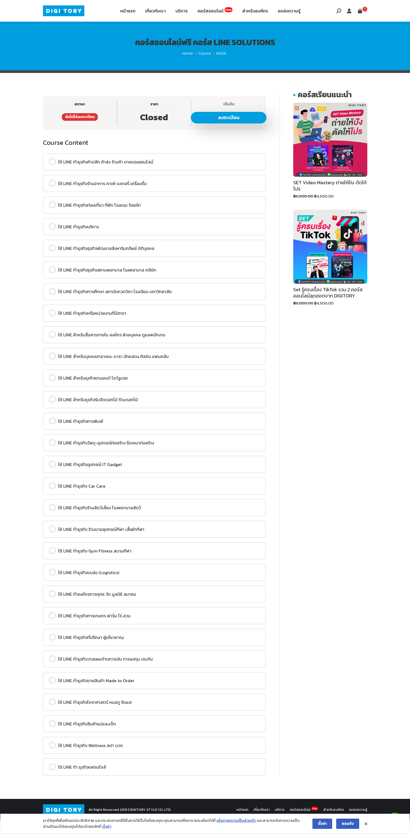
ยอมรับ (348, 823)
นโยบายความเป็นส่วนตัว (236, 820)
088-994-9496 (58, 7)
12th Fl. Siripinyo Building (107, 7)
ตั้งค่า (106, 827)
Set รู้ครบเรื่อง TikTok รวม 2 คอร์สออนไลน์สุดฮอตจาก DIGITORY (327, 306)
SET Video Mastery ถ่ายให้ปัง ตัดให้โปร (329, 199)
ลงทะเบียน (228, 131)
